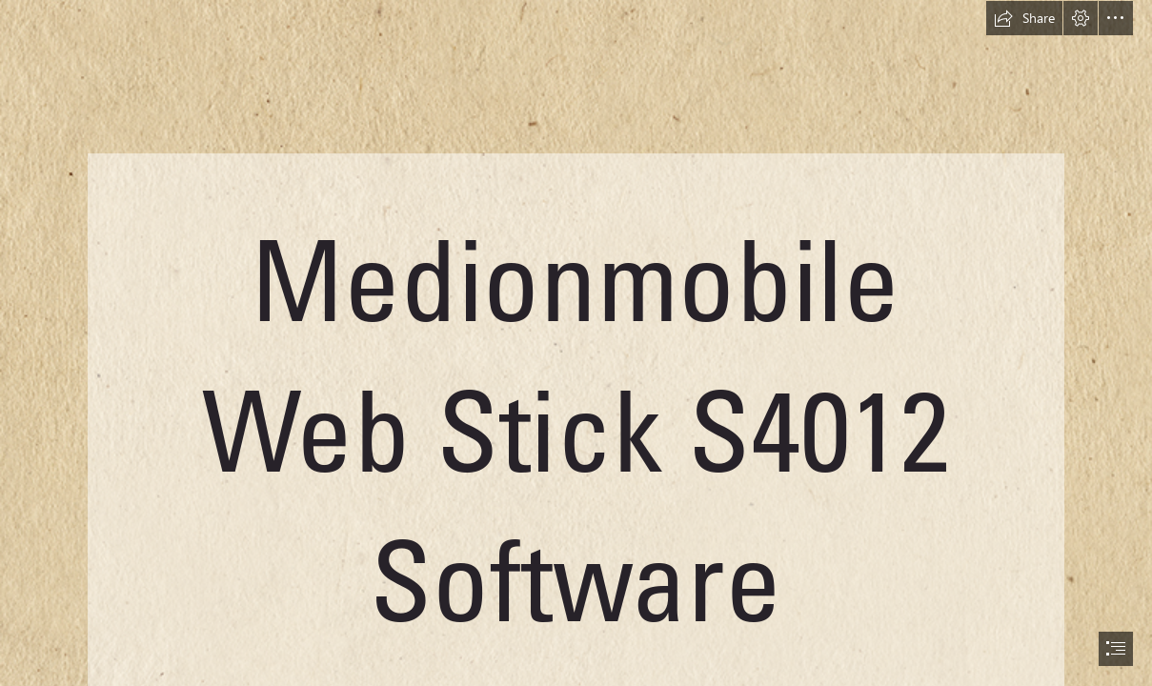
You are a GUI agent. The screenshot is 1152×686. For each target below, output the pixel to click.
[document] (576, 343)
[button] (1024, 18)
